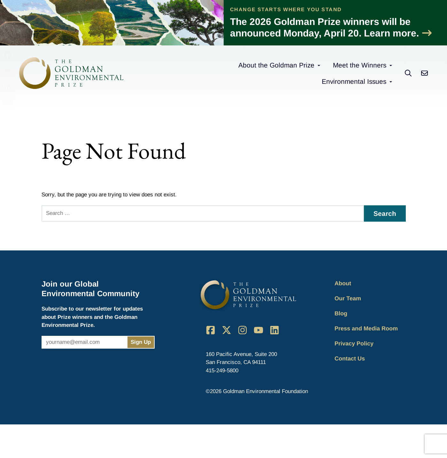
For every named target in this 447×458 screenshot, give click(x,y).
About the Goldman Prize (276, 65)
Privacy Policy (354, 343)
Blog (341, 313)
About (343, 283)
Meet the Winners (359, 65)
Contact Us (350, 358)
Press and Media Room (366, 328)
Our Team (348, 298)
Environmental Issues (354, 81)
